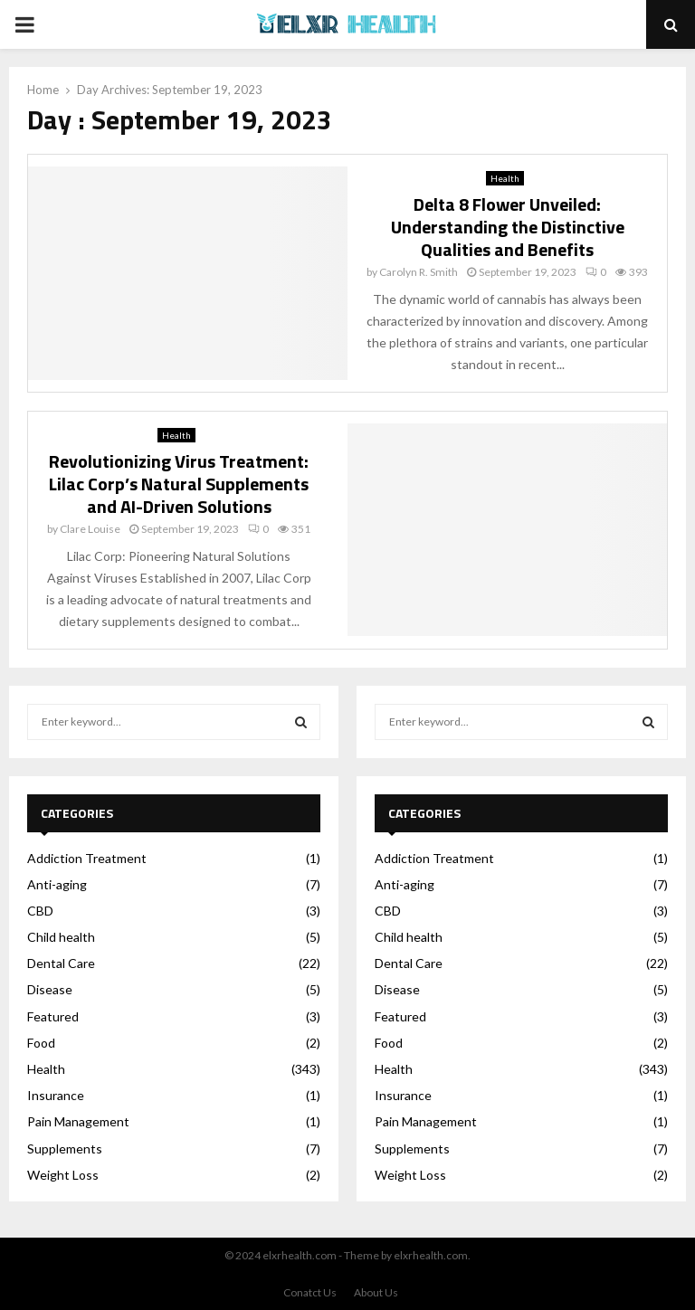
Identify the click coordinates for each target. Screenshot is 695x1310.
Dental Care (61, 963)
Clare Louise (90, 529)
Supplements (64, 1148)
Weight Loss (63, 1174)
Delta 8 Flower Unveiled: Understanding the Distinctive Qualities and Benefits (507, 226)
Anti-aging (57, 884)
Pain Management (78, 1121)
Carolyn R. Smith (418, 272)
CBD (40, 910)
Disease (49, 989)
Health (504, 178)
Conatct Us (310, 1292)
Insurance (55, 1095)
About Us (376, 1292)
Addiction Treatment (87, 858)
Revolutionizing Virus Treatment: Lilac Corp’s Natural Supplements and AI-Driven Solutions (179, 483)
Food (41, 1042)
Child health (61, 937)
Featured (53, 1016)
